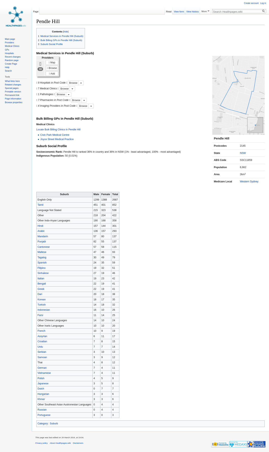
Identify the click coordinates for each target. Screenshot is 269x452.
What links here (12, 81)
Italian (41, 278)
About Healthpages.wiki (60, 443)
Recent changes (13, 56)
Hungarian (43, 394)
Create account (251, 3)
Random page (12, 60)
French (41, 330)
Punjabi (42, 241)
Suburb (54, 423)
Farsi (40, 315)
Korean (42, 299)
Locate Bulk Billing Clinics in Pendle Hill (58, 129)
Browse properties (13, 102)
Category (43, 423)
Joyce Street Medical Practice (57, 139)
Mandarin (43, 236)
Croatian (42, 341)
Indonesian (44, 309)
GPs (7, 49)
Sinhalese (43, 273)
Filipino (42, 268)
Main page (10, 39)
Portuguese (44, 415)
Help (7, 67)
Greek (41, 289)
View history (192, 11)
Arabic (41, 231)
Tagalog (42, 257)
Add (52, 73)
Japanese (43, 383)
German (42, 367)
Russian (42, 409)
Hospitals (9, 53)
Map (52, 62)
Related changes (13, 84)
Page (36, 11)
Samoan (42, 357)
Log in (263, 3)
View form (179, 11)
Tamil (40, 204)
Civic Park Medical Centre (54, 134)
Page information (13, 98)
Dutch (41, 388)
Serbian (42, 352)
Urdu (40, 346)
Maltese (42, 252)
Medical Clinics (12, 46)
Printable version (13, 91)
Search (8, 71)
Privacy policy (41, 443)
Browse (52, 68)
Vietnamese (44, 373)
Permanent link (12, 95)
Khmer (41, 399)
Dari (40, 294)
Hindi (40, 225)
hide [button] (66, 31)
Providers (9, 42)
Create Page (11, 64)
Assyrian (42, 336)
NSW (243, 153)
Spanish (42, 262)
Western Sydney (249, 181)
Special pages (12, 88)
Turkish (42, 304)
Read (169, 11)
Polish (41, 378)
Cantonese (44, 246)
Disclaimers (78, 443)
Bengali (42, 283)
